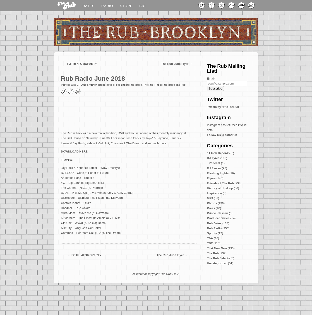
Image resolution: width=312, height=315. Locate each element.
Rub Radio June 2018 (93, 78)
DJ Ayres (213, 158)
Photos (212, 203)
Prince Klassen (217, 213)
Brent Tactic (105, 84)
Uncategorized (217, 263)
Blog (67, 6)
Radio (107, 6)
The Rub (148, 84)
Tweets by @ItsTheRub (223, 107)
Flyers (211, 178)
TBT (210, 243)
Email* (211, 78)
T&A (210, 238)
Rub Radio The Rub (173, 84)
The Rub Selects (218, 258)
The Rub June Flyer (175, 63)
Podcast (214, 163)
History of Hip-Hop (220, 188)
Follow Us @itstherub (222, 135)
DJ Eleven (214, 168)
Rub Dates (214, 223)
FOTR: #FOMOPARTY (82, 63)
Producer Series (218, 218)
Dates (88, 6)
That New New (217, 248)
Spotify (212, 233)
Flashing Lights (218, 173)
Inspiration (214, 193)
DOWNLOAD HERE (74, 151)
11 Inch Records (218, 153)
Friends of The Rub (220, 183)
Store (126, 6)
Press (211, 208)
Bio (142, 6)
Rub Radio (136, 84)
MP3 (210, 198)
